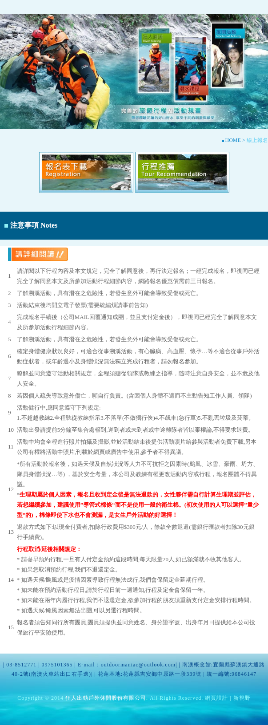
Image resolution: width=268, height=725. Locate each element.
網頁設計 (216, 698)
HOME (232, 140)
